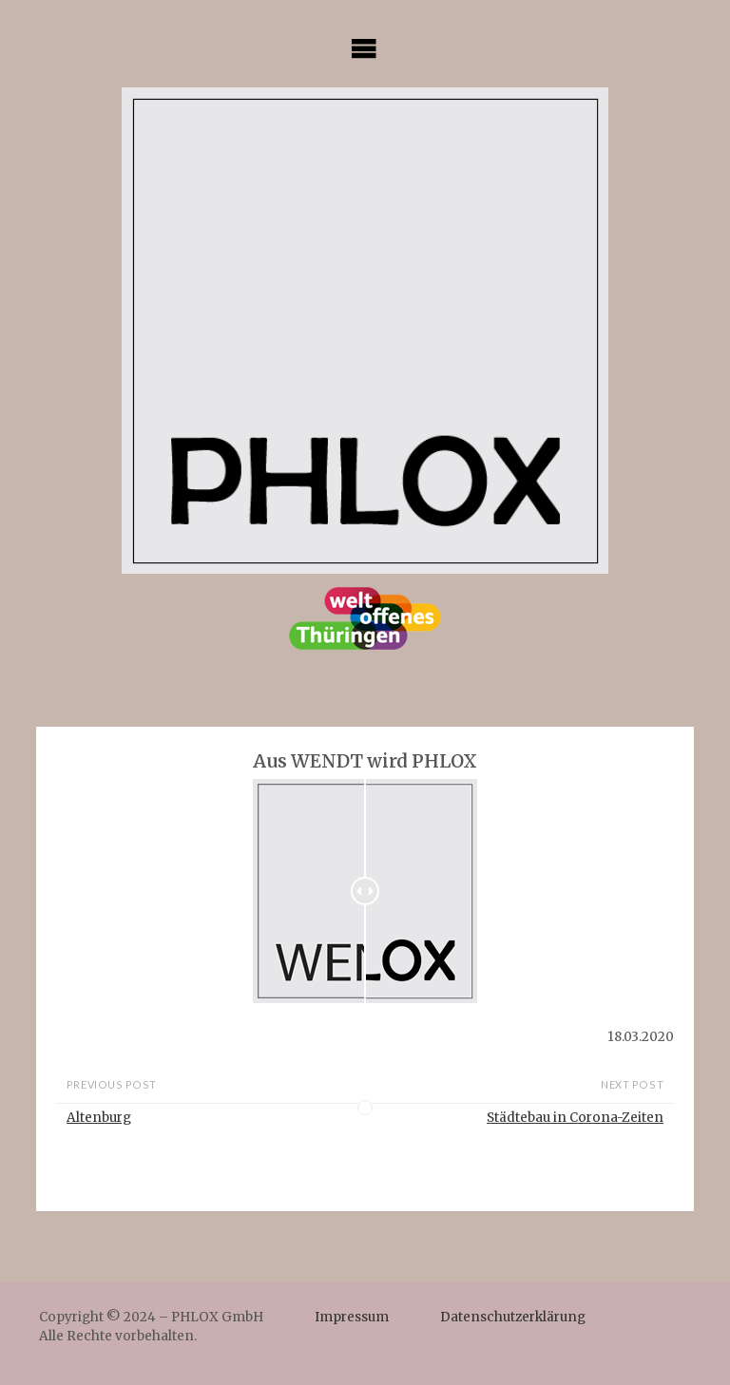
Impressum (352, 1317)
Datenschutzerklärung (513, 1317)
